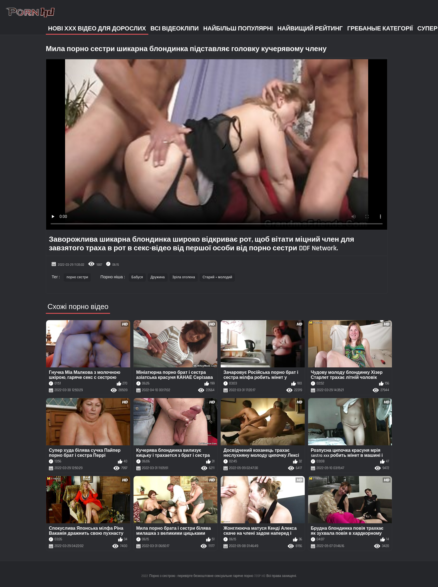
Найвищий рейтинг (310, 28)
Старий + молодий (217, 277)
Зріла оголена (183, 277)
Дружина (158, 277)
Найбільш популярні (238, 28)
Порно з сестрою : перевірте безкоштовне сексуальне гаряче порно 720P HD (207, 576)
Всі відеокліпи (175, 28)
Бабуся (137, 277)
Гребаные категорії (380, 28)
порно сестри (77, 277)
